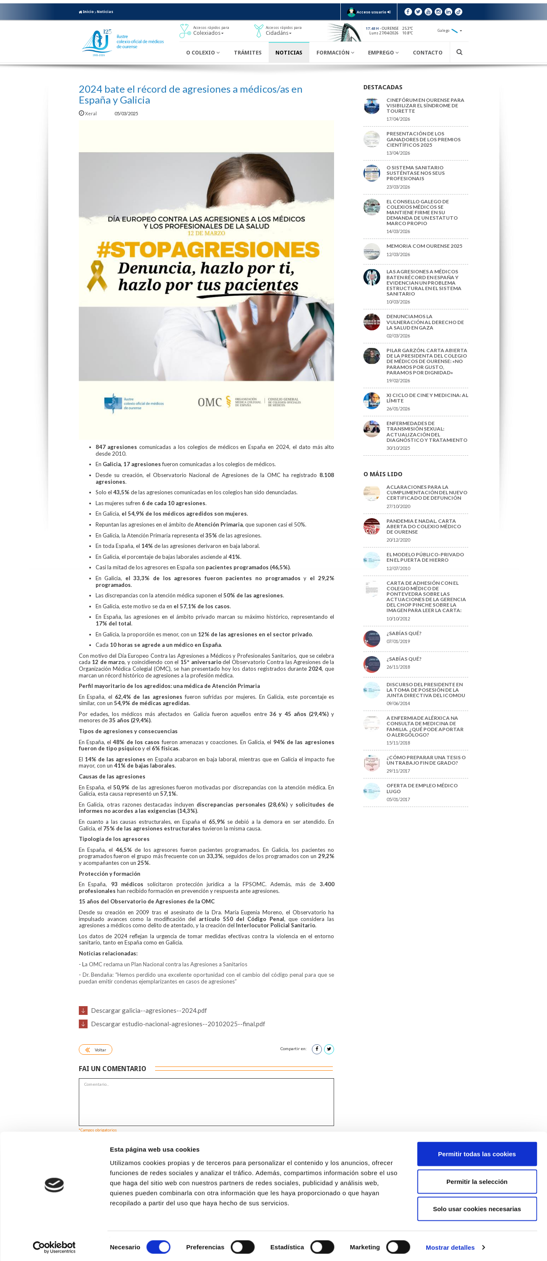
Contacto (428, 52)
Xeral (88, 113)
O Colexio (203, 52)
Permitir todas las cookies (477, 1151)
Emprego (383, 52)
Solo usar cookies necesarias (477, 1205)
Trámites (248, 52)
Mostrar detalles (450, 1244)
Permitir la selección (477, 1178)
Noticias (105, 12)
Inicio (86, 12)
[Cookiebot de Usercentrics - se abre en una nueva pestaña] (54, 1244)
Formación (335, 52)
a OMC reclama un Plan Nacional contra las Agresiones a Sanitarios (166, 964)
